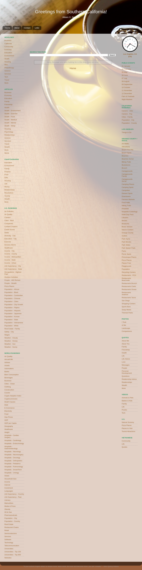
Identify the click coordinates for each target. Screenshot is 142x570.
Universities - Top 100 (12, 552)
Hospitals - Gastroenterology (11, 447)
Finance (7, 172)
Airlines (7, 362)
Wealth (7, 147)
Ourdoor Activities (11, 277)
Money (7, 187)
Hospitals (125, 209)
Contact (27, 28)
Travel (6, 80)
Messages (126, 365)
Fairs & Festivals (128, 96)
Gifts (6, 178)
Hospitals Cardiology (129, 212)
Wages (7, 335)
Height (6, 432)
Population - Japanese (12, 313)
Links (37, 28)
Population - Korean (12, 317)
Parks (124, 251)
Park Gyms (126, 239)
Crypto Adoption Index (12, 396)
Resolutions (8, 193)
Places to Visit (127, 428)
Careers (7, 217)
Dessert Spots (127, 193)
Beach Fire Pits (127, 150)
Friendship (8, 104)
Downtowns (126, 196)
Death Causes (9, 402)
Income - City (9, 251)
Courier (7, 393)
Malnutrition (8, 503)
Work (6, 83)
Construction (9, 390)
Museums (125, 224)
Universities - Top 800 (12, 555)
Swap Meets (126, 310)
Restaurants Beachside (126, 279)
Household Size (10, 479)
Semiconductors (10, 533)
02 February (126, 69)
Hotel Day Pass (128, 214)
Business (7, 40)
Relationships (9, 135)
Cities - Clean (9, 384)
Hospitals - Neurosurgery (13, 455)
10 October (126, 87)
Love (123, 362)
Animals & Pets (127, 398)
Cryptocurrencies (10, 399)
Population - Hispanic (12, 311)
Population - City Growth (13, 304)
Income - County (10, 254)
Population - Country (12, 521)
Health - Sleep (9, 126)
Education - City (10, 239)
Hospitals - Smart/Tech (13, 470)
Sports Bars (126, 307)
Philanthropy (9, 68)
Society (7, 196)
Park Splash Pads (128, 248)
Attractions (126, 147)
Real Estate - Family (12, 329)
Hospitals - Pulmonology (13, 467)
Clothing (7, 387)
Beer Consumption (11, 375)
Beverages (8, 378)
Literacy (7, 500)
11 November (127, 90)
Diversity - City (9, 236)
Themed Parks (127, 313)
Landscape (126, 328)
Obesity (7, 509)
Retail (6, 530)
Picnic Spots (126, 254)
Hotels (6, 476)
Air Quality (8, 214)
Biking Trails (126, 162)
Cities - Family (127, 117)
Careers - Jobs (127, 111)
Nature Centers (127, 230)
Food (6, 175)
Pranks (124, 410)
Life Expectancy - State (13, 269)
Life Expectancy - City (12, 266)
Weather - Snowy (10, 341)
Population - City (10, 518)
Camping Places (128, 184)
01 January (126, 66)
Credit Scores (9, 230)
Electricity (8, 411)
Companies (8, 223)
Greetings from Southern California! (71, 11)
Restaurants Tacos (129, 297)
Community (8, 47)
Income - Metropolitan (12, 257)
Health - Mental (10, 123)
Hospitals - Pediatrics (12, 464)
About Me (125, 341)
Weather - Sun (9, 344)
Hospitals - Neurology (12, 452)
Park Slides (126, 245)
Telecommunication (11, 546)
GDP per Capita (10, 423)
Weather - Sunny (10, 347)
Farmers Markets (128, 199)
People (124, 368)
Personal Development (127, 372)
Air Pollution (9, 211)
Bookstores (126, 165)
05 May (124, 72)
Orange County (127, 233)
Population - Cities (11, 301)
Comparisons (127, 331)
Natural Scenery (128, 422)
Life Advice (126, 359)
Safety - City (9, 332)
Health (6, 59)
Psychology (8, 132)
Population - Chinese (12, 298)
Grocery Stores (10, 245)
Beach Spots (126, 153)
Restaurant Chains (11, 527)
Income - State (10, 260)
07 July (124, 78)
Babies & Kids (127, 401)
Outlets (124, 236)
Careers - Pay (127, 114)
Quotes (124, 447)
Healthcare (8, 248)
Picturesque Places (129, 257)
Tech (6, 77)
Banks (6, 372)
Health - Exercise (10, 114)
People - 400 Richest (12, 280)
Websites (7, 558)
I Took (124, 322)
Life (5, 184)
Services (7, 74)
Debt (6, 405)
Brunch (124, 168)
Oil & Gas (8, 512)
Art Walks (125, 144)
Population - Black (11, 292)
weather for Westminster (113, 41)
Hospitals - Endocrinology (14, 443)
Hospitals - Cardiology (12, 440)
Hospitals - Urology (11, 473)
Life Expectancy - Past (12, 497)
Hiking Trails (126, 205)
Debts (6, 233)
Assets (7, 365)
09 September (127, 84)
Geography (8, 426)
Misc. (6, 65)
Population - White (11, 326)
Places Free (126, 263)
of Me (124, 325)
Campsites (126, 190)
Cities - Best (9, 220)
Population (126, 269)
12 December (127, 93)
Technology (8, 543)
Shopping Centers (128, 304)
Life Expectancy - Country (14, 494)
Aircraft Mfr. (8, 359)
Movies (124, 221)
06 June (125, 75)
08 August (125, 81)
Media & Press (10, 506)
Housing (7, 62)
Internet (7, 485)
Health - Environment (12, 111)
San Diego (126, 301)
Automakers (9, 368)
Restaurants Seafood (126, 293)
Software (7, 539)
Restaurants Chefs (129, 286)
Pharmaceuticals (10, 515)
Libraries (125, 218)
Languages (8, 491)
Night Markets (127, 99)
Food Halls (126, 202)
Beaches (125, 156)
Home (7, 28)
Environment (9, 56)
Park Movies (126, 242)
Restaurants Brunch (129, 283)
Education (8, 53)
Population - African (11, 289)
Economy (8, 50)
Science (7, 71)
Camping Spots (127, 187)
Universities (8, 549)
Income (7, 482)
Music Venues (127, 227)
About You (126, 344)
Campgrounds (127, 171)
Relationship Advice (129, 379)
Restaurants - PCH (129, 275)
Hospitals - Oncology (12, 458)
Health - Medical (10, 120)
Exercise (7, 242)
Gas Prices (8, 417)
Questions (125, 376)
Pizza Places (9, 286)
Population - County (129, 123)
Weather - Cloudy (11, 338)
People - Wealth (10, 283)
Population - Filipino (12, 308)
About (16, 28)
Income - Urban (10, 263)
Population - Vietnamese (13, 323)
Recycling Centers (129, 272)
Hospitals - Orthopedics (13, 461)
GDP (6, 420)
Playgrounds (126, 266)
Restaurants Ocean (129, 289)
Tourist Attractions (128, 431)
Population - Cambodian (13, 295)
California (8, 43)
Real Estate (8, 524)
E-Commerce (9, 408)
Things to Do (126, 132)
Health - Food (9, 117)
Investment (8, 488)
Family (7, 101)
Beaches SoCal (128, 159)
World (6, 153)
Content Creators (10, 227)
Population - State (11, 320)
